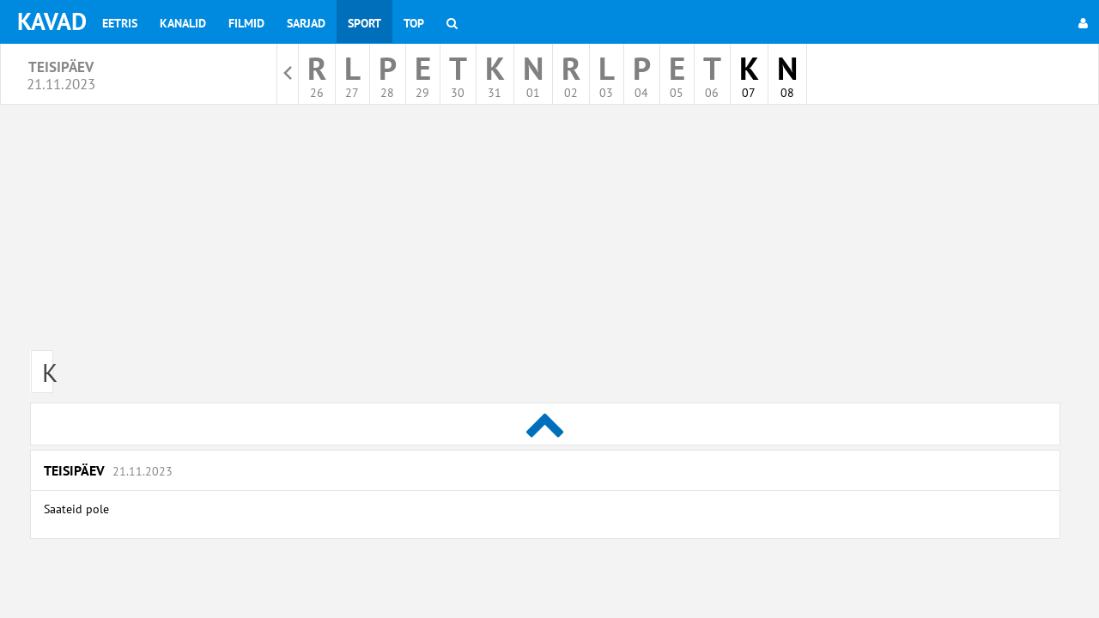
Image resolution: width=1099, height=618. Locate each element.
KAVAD (52, 21)
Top (414, 23)
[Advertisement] (545, 233)
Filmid (246, 23)
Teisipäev (108, 470)
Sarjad (306, 23)
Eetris (119, 23)
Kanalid (183, 23)
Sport (364, 23)
